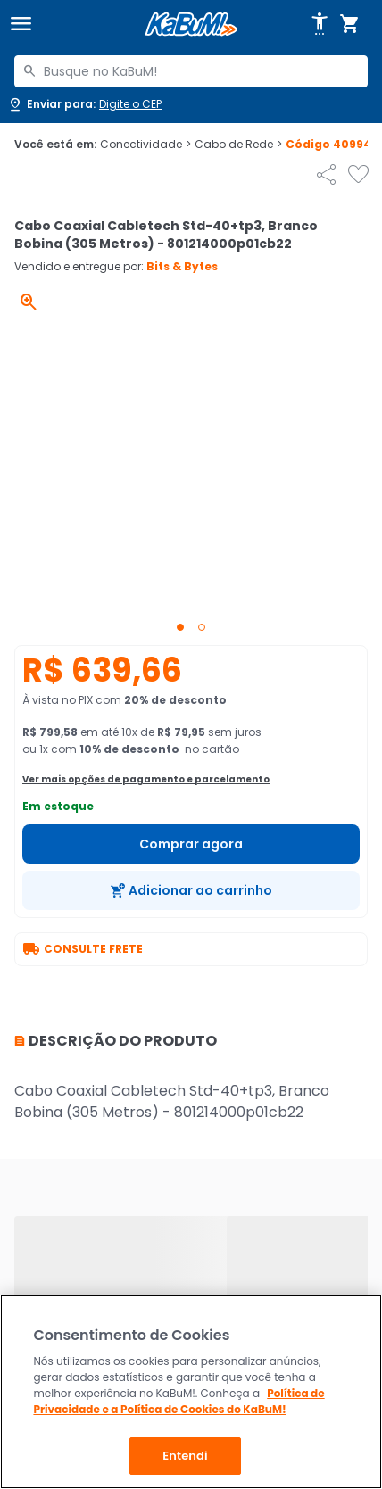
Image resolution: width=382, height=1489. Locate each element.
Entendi (185, 1455)
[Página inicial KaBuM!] (191, 24)
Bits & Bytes (182, 267)
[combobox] (191, 71)
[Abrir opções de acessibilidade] (319, 24)
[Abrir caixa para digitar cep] (84, 104)
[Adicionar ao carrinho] (191, 890)
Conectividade (145, 144)
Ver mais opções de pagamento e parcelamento (146, 779)
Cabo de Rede (238, 144)
